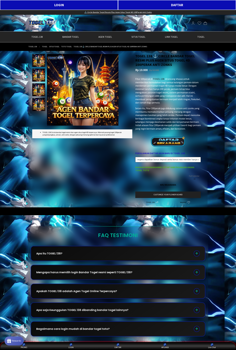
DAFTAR (177, 5)
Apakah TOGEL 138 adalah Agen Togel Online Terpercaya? (76, 291)
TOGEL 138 (32, 46)
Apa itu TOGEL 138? (49, 253)
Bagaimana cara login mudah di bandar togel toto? (73, 329)
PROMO (24, 345)
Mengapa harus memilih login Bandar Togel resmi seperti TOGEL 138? (84, 272)
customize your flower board (168, 194)
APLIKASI (165, 345)
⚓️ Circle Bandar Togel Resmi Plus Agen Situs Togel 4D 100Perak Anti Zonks (118, 12)
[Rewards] (14, 340)
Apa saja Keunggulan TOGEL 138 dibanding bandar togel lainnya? (82, 310)
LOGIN (59, 5)
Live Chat (212, 345)
